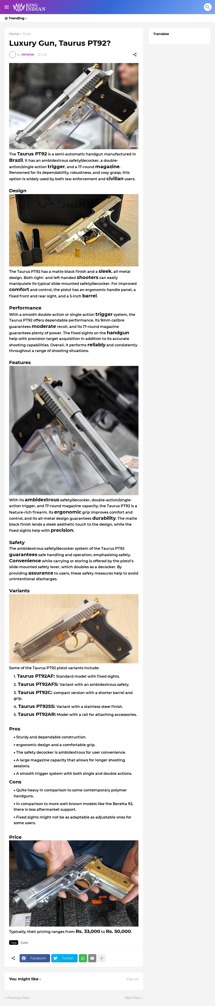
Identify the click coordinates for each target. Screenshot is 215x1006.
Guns (27, 34)
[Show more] (101, 958)
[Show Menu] (6, 7)
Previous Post (18, 998)
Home (14, 34)
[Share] (134, 54)
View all (132, 979)
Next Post (132, 998)
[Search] (208, 7)
